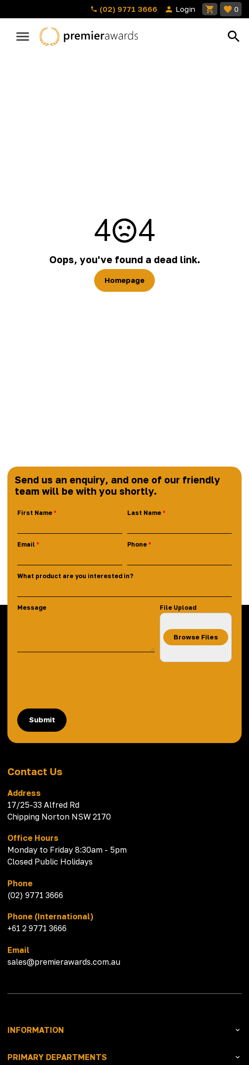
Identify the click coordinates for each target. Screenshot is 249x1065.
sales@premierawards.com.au (63, 962)
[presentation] (92, 685)
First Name (34, 512)
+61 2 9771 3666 (37, 928)
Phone (137, 544)
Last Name (144, 512)
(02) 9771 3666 (123, 8)
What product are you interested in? (75, 576)
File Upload (178, 607)
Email (26, 544)
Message (31, 607)
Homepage (124, 280)
